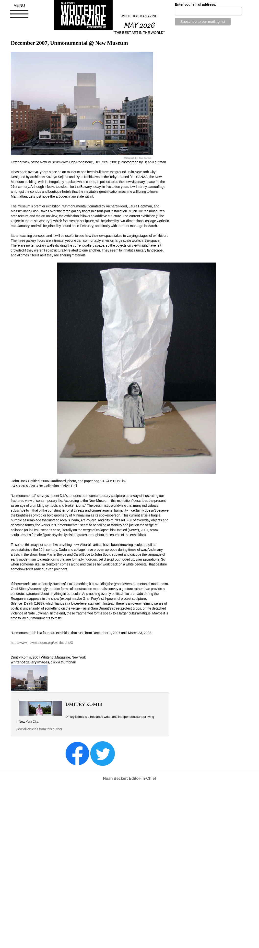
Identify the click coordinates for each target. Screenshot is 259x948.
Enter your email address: (195, 4)
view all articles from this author (39, 729)
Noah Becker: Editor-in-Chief (129, 778)
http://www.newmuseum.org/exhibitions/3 (42, 643)
